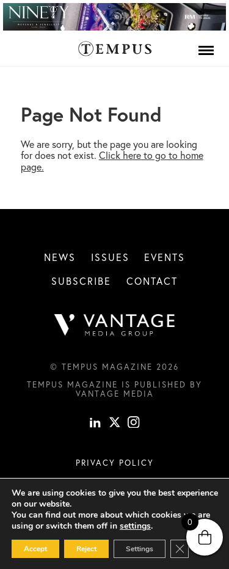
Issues (110, 257)
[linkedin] (95, 423)
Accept (35, 549)
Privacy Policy (115, 463)
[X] (115, 423)
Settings (139, 549)
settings (135, 526)
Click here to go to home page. (112, 160)
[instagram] (134, 423)
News (60, 257)
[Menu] (206, 50)
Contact (152, 281)
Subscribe (81, 281)
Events (164, 257)
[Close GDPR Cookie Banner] (179, 549)
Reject (86, 549)
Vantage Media (115, 393)
